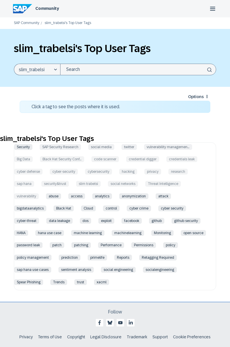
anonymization (134, 196)
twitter (129, 147)
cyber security (172, 208)
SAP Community (26, 23)
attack (163, 196)
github (157, 221)
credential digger (143, 159)
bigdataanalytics (30, 208)
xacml (101, 282)
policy (170, 245)
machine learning (88, 233)
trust (80, 282)
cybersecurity (98, 172)
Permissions (143, 245)
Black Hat (63, 208)
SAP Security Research (60, 147)
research (178, 172)
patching (81, 245)
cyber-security (63, 172)
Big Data (23, 159)
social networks (123, 184)
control (111, 208)
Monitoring (162, 233)
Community (47, 8)
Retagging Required (158, 258)
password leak (28, 245)
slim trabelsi (88, 184)
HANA (21, 233)
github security (186, 221)
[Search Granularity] (37, 69)
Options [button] (196, 96)
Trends (59, 282)
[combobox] (138, 69)
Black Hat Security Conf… (62, 159)
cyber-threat (26, 221)
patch (57, 245)
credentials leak (182, 159)
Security (23, 147)
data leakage (59, 221)
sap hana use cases (33, 270)
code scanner (105, 159)
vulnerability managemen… (168, 147)
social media (101, 147)
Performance (111, 245)
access (76, 196)
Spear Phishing (29, 282)
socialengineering (160, 270)
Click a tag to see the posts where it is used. (76, 106)
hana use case (49, 233)
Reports (123, 258)
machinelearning (127, 233)
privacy (153, 172)
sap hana (24, 184)
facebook (131, 221)
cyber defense (28, 172)
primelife (97, 258)
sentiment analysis (76, 270)
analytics (102, 196)
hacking (128, 172)
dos (85, 221)
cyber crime (138, 208)
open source (193, 233)
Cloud (88, 208)
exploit (106, 221)
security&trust (55, 184)
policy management (33, 258)
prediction (69, 258)
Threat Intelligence (163, 184)
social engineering (118, 270)
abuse (53, 196)
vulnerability (26, 196)
